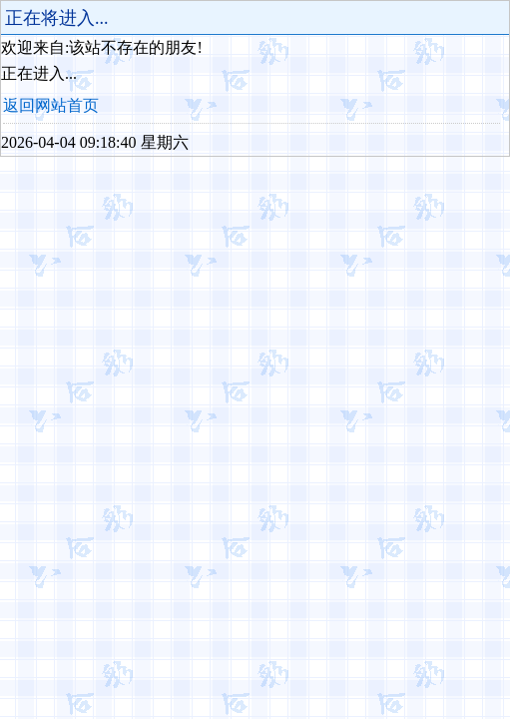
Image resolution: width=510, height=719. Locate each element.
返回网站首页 (51, 105)
